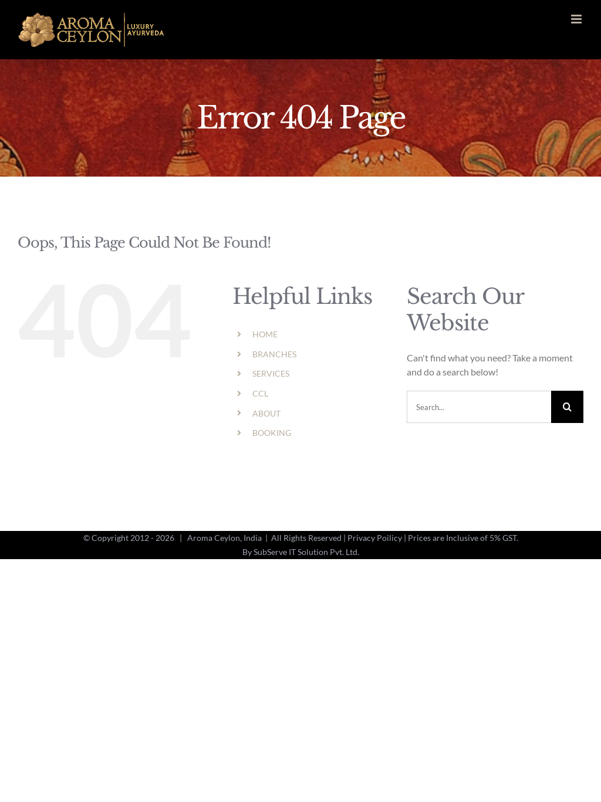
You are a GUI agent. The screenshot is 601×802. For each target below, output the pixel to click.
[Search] (567, 407)
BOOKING (271, 433)
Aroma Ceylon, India (224, 538)
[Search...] (479, 407)
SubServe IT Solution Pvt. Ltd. (306, 552)
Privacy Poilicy (374, 538)
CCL (260, 393)
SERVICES (270, 373)
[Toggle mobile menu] (577, 19)
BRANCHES (274, 354)
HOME (265, 334)
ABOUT (266, 413)
